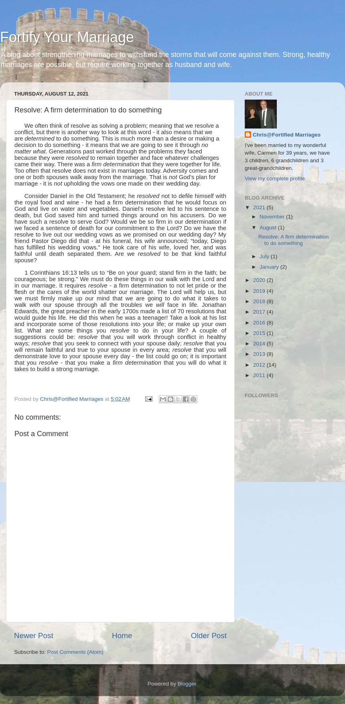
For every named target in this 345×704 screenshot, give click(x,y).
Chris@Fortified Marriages (287, 135)
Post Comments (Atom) (75, 652)
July (265, 256)
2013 (260, 354)
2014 (260, 344)
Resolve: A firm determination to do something (293, 240)
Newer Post (33, 635)
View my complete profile (275, 178)
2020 (260, 280)
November (273, 217)
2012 (260, 365)
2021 (260, 207)
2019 (260, 291)
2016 (260, 323)
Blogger (187, 684)
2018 (260, 301)
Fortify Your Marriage (67, 37)
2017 (260, 312)
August (269, 227)
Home (122, 635)
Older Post (209, 635)
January (270, 267)
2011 (260, 375)
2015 (260, 333)
